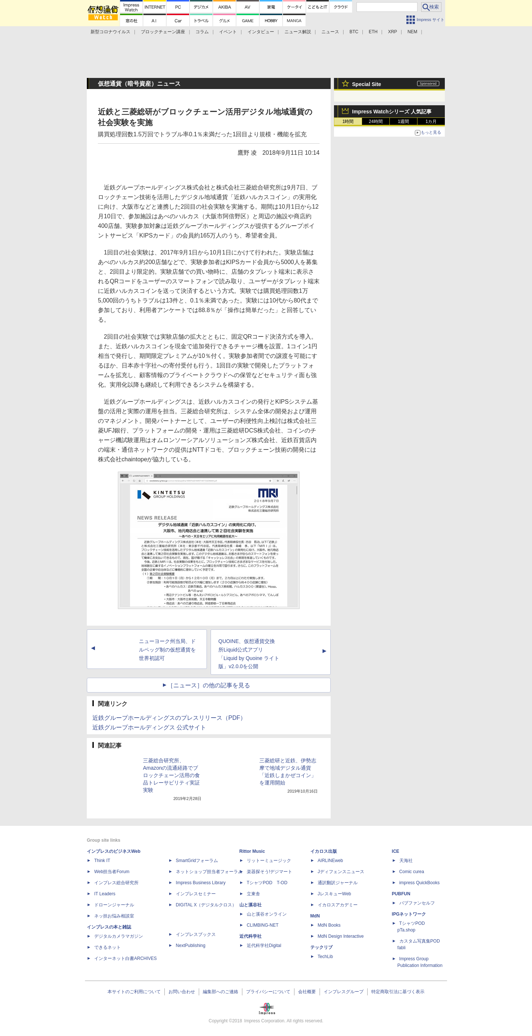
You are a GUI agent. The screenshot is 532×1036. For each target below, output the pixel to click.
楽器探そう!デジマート (269, 871)
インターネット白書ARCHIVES (125, 958)
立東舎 (253, 893)
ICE (395, 851)
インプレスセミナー (196, 893)
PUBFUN (401, 893)
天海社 (406, 860)
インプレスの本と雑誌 (109, 927)
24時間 (375, 121)
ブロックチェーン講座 (163, 31)
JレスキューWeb (334, 893)
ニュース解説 (297, 31)
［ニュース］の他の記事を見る (208, 685)
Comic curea (411, 871)
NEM (412, 31)
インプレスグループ (344, 991)
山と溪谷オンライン (267, 914)
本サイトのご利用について (134, 991)
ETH (373, 31)
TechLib (325, 956)
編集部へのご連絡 (220, 991)
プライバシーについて (268, 991)
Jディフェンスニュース (341, 871)
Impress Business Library (201, 882)
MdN (315, 916)
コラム (202, 31)
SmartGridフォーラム (197, 860)
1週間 (403, 121)
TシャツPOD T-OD (267, 882)
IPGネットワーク (409, 914)
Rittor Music (252, 851)
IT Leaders (104, 893)
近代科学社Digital (264, 945)
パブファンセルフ (417, 903)
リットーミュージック (269, 860)
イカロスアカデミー (338, 904)
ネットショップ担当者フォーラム (209, 871)
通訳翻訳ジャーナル (338, 882)
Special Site (366, 84)
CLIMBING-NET (263, 925)
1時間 (348, 121)
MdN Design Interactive (341, 936)
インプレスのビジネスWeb (113, 851)
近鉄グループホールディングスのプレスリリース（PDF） (169, 718)
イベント (228, 31)
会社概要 (307, 991)
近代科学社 (250, 936)
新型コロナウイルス (110, 31)
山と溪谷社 (250, 904)
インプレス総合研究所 (116, 882)
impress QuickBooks (419, 882)
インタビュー (261, 31)
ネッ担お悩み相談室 (114, 916)
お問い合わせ (181, 991)
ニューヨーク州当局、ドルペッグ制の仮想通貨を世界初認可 (167, 649)
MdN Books (329, 925)
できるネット (107, 947)
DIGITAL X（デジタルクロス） (206, 904)
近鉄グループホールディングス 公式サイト (149, 727)
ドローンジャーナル (114, 904)
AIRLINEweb (330, 860)
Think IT (102, 860)
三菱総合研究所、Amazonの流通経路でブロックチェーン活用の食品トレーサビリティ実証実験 (171, 775)
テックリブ (321, 947)
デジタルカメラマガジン (118, 936)
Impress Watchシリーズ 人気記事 (392, 111)
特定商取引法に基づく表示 (397, 991)
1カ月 (431, 121)
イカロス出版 (323, 851)
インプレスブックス (196, 934)
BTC (353, 31)
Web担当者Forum (111, 871)
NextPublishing (190, 945)
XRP (392, 31)
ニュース (330, 31)
